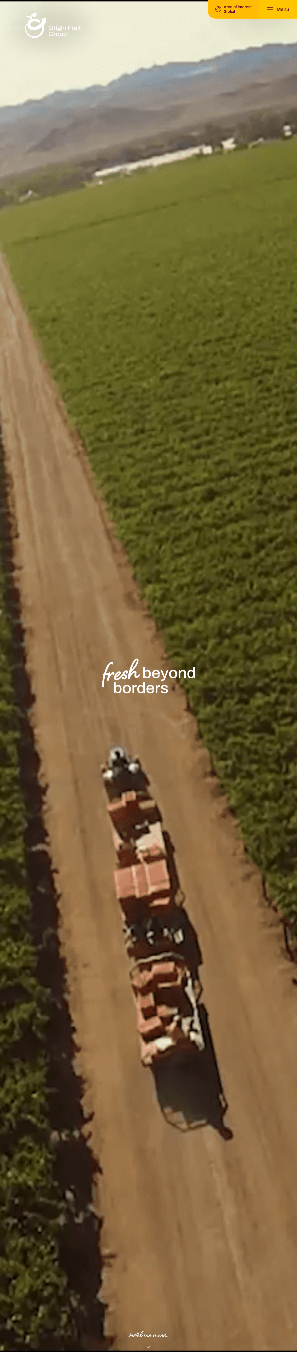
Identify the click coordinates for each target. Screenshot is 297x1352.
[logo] (53, 25)
